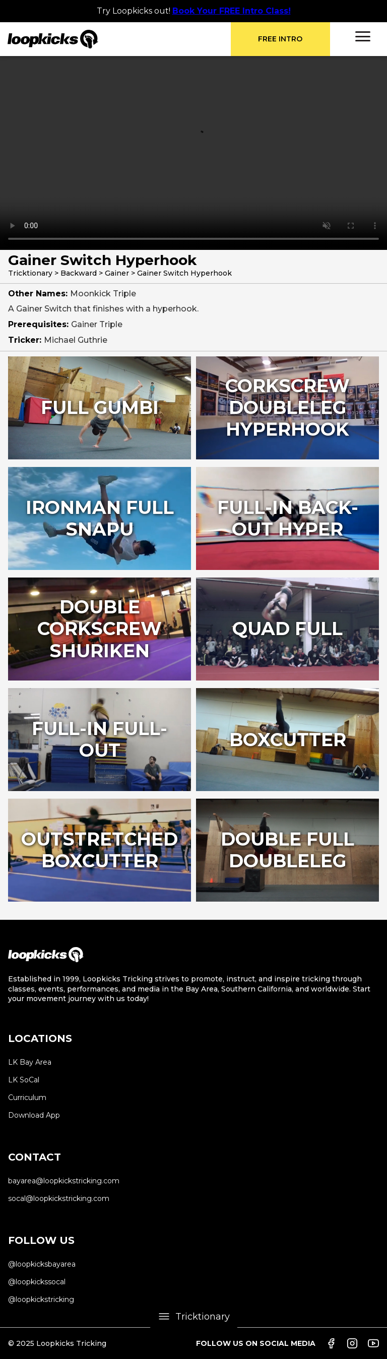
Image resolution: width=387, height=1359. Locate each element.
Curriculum (27, 1097)
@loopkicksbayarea (42, 1264)
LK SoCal (23, 1079)
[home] (119, 39)
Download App (34, 1115)
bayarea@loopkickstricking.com (63, 1180)
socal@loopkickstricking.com (58, 1198)
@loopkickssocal (37, 1281)
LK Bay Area (29, 1062)
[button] (362, 36)
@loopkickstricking (41, 1299)
